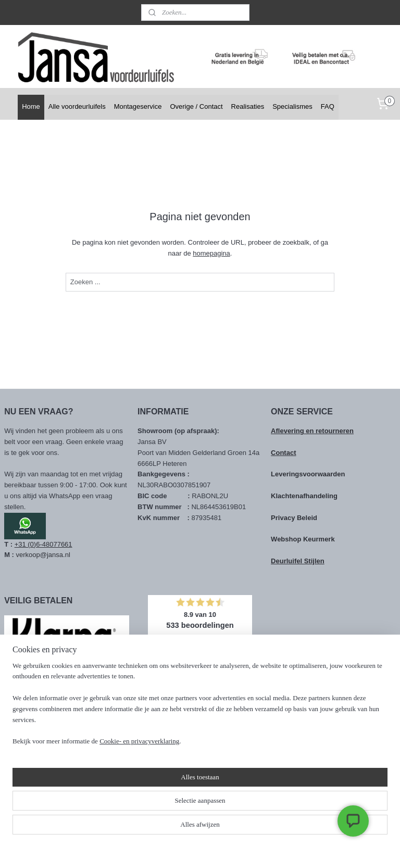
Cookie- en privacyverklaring (139, 828)
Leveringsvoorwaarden (308, 474)
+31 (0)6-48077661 (43, 544)
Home (31, 106)
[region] (131, 786)
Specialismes (292, 106)
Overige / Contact (196, 106)
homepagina (211, 253)
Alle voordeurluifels (77, 106)
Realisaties (248, 106)
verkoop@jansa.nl (43, 555)
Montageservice (138, 106)
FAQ (327, 106)
